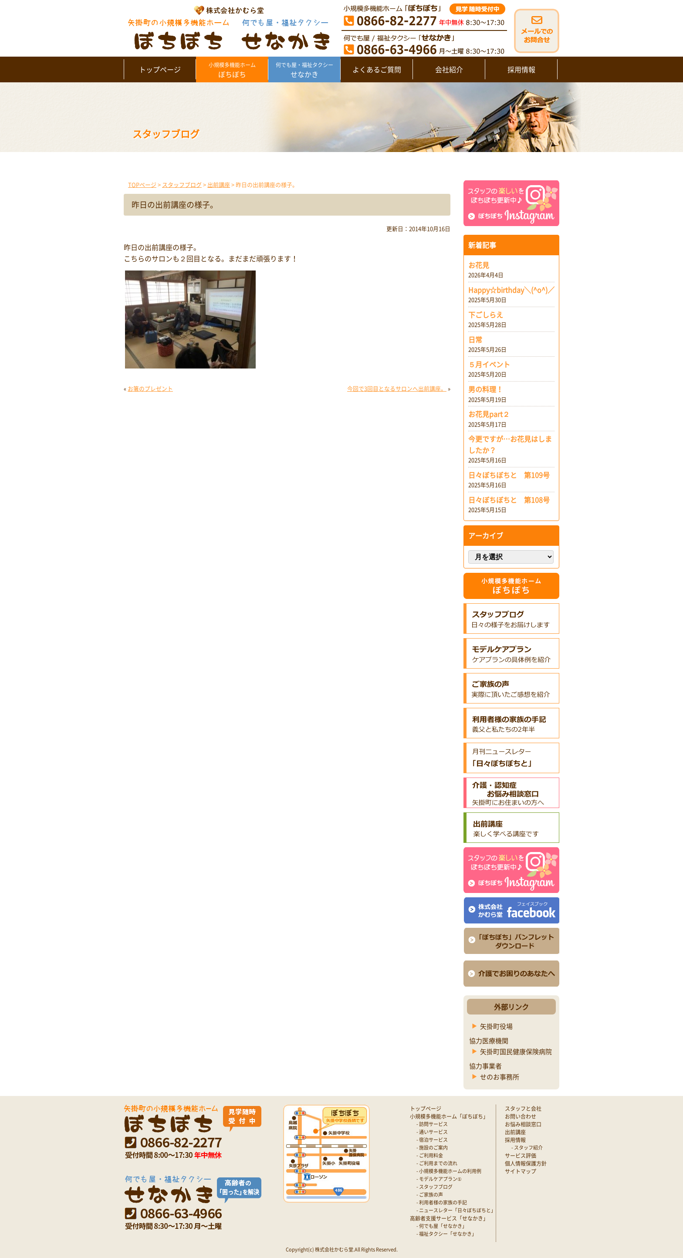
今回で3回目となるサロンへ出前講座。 (396, 388)
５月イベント (489, 364)
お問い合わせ (520, 1116)
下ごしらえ (485, 314)
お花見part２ (489, 414)
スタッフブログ (182, 184)
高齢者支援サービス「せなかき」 (449, 1218)
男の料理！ (485, 389)
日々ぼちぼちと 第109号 (509, 475)
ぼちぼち (232, 70)
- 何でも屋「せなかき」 (441, 1226)
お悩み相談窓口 (523, 1124)
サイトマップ (520, 1171)
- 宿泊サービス (432, 1139)
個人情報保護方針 (526, 1163)
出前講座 (218, 184)
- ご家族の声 (429, 1194)
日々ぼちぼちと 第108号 (509, 499)
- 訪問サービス (432, 1124)
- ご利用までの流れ (436, 1163)
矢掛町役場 (496, 1026)
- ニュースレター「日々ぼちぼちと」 (456, 1210)
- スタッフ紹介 (527, 1147)
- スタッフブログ (434, 1186)
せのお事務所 (499, 1077)
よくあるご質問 (376, 69)
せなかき (304, 70)
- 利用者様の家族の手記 (441, 1202)
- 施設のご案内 (432, 1147)
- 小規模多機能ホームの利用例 (448, 1171)
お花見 (478, 265)
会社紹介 (449, 69)
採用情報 (521, 69)
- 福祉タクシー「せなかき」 (446, 1234)
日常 (475, 339)
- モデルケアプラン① (439, 1179)
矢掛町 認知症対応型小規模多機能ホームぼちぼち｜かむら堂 (227, 27)
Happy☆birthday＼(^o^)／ (511, 289)
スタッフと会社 (523, 1109)
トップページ (160, 69)
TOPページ (142, 184)
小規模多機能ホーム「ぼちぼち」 (449, 1116)
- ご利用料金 (429, 1155)
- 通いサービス (432, 1132)
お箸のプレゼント (150, 388)
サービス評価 (520, 1156)
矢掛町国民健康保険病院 (516, 1051)
